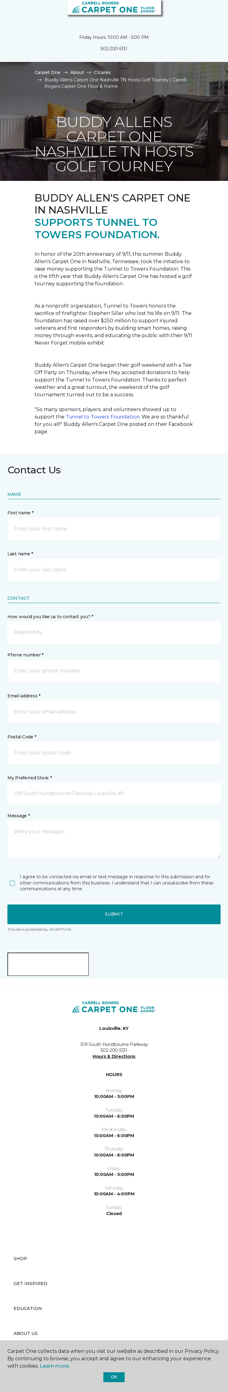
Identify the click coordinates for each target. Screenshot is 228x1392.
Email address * (23, 696)
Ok (114, 1377)
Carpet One (47, 72)
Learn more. (55, 1366)
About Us (26, 1333)
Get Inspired (31, 1283)
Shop (20, 1258)
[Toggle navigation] (9, 12)
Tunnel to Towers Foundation (102, 417)
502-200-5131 (114, 48)
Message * (18, 816)
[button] (204, 12)
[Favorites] (212, 12)
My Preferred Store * (29, 778)
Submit (114, 914)
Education (28, 1308)
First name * (20, 513)
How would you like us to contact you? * (50, 616)
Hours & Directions (114, 1056)
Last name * (20, 554)
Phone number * (25, 655)
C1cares (102, 72)
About (77, 72)
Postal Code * (21, 737)
